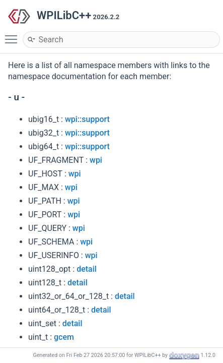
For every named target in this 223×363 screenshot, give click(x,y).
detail (87, 269)
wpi (96, 160)
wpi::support (87, 119)
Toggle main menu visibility (13, 35)
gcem (64, 337)
